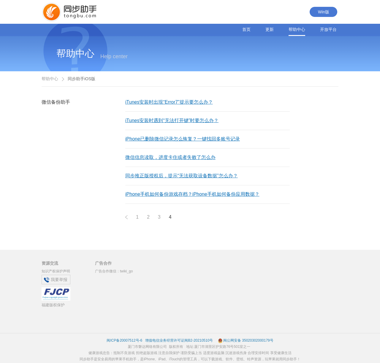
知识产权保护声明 (56, 271)
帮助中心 (297, 29)
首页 (246, 29)
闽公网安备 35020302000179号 (245, 340)
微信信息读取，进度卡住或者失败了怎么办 (170, 157)
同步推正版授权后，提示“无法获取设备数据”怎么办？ (181, 175)
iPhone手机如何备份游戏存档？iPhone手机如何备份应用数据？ (192, 194)
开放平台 (328, 29)
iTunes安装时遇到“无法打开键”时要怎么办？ (171, 120)
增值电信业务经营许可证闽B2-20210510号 (178, 340)
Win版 (323, 12)
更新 (269, 29)
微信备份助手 (56, 102)
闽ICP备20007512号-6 (124, 340)
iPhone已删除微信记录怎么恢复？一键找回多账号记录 (182, 138)
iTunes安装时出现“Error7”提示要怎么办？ (169, 102)
